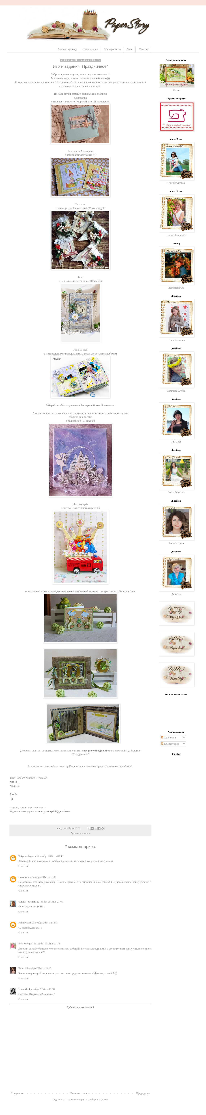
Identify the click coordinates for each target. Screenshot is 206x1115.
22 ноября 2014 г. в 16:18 (43, 877)
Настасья (80, 204)
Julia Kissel (24, 922)
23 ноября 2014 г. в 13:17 (45, 922)
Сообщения (168, 737)
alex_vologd (80, 504)
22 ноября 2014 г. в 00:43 (50, 856)
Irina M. (23, 989)
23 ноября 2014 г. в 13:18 (47, 943)
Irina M (14, 807)
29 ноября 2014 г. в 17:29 (38, 968)
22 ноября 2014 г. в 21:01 (50, 901)
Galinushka (80, 97)
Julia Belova (80, 349)
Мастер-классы (112, 49)
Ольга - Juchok (27, 901)
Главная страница (67, 49)
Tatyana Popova (27, 856)
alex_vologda (25, 943)
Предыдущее (143, 1093)
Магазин (143, 49)
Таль (80, 276)
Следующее (17, 1093)
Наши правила (90, 49)
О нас (130, 49)
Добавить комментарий (80, 1007)
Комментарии (170, 743)
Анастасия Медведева (80, 150)
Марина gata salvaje (80, 416)
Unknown (23, 877)
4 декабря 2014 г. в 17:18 (42, 989)
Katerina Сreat (127, 591)
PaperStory (125, 766)
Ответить (23, 866)
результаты (85, 833)
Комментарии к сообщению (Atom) (90, 1099)
